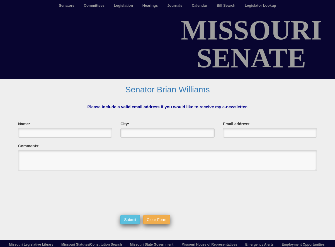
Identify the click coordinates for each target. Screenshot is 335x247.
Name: (24, 124)
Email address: (237, 124)
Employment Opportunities (303, 244)
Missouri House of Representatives (209, 244)
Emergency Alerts (259, 244)
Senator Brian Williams (167, 89)
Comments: (29, 146)
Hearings (150, 5)
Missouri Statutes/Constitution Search (91, 244)
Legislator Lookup (260, 5)
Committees (94, 5)
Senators (66, 5)
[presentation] (162, 193)
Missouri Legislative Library (31, 244)
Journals (174, 5)
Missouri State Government (151, 244)
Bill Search (226, 5)
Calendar (199, 5)
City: (124, 124)
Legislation (123, 5)
